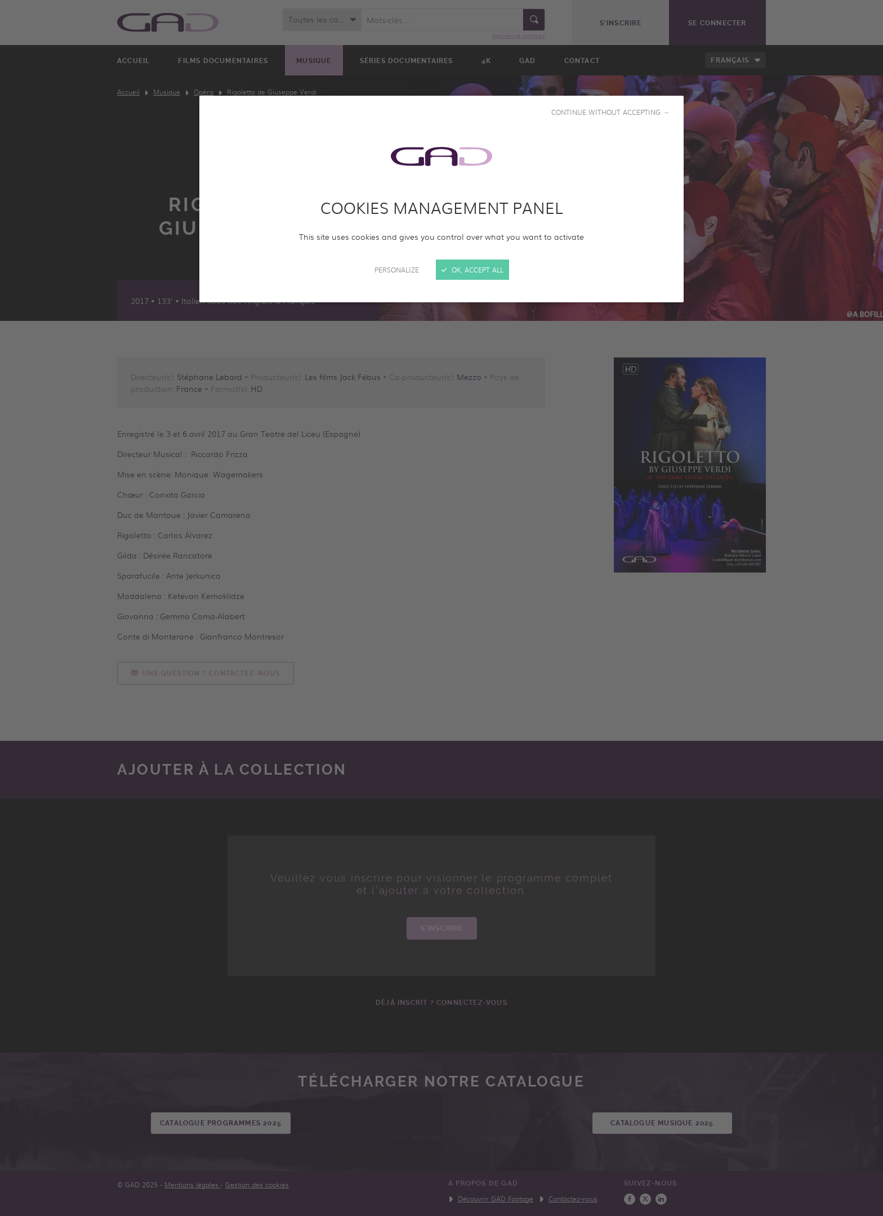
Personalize (396, 270)
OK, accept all (472, 270)
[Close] (441, 608)
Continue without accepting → (610, 112)
